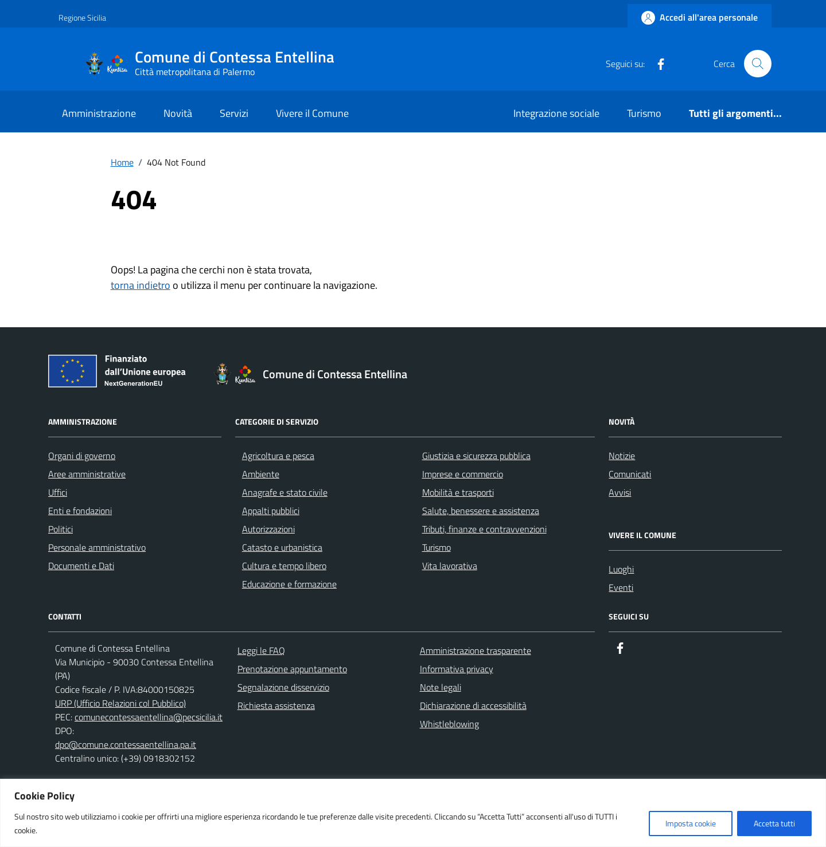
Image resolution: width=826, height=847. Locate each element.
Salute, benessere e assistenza (480, 510)
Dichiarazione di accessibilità (473, 705)
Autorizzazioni (268, 529)
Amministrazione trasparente (475, 650)
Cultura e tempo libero (284, 565)
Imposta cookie (690, 823)
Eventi (621, 587)
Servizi (234, 113)
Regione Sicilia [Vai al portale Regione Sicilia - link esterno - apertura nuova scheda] (82, 17)
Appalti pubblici (270, 510)
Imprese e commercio (462, 474)
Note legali (440, 687)
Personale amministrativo (97, 547)
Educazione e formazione (289, 584)
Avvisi (620, 492)
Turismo (644, 113)
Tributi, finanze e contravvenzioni (484, 529)
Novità (177, 113)
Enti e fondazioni (80, 510)
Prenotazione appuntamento (292, 669)
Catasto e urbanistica (282, 547)
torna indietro (140, 285)
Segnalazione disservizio (283, 687)
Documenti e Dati (81, 565)
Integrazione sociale (556, 113)
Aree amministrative (87, 474)
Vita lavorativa (449, 565)
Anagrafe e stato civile (285, 492)
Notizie (622, 455)
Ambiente (260, 474)
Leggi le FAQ (261, 650)
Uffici (57, 492)
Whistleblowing (449, 724)
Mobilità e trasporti (458, 492)
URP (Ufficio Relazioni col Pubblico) (120, 703)
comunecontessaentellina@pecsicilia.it (149, 717)
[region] (413, 813)
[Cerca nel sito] (758, 63)
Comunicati (630, 474)
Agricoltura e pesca (278, 455)
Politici (60, 529)
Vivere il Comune (312, 113)
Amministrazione (99, 113)
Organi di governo (81, 455)
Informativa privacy (456, 669)
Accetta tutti (774, 823)
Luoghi (621, 569)
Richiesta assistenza (276, 705)
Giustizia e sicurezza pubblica (476, 455)
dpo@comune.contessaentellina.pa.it (125, 744)
